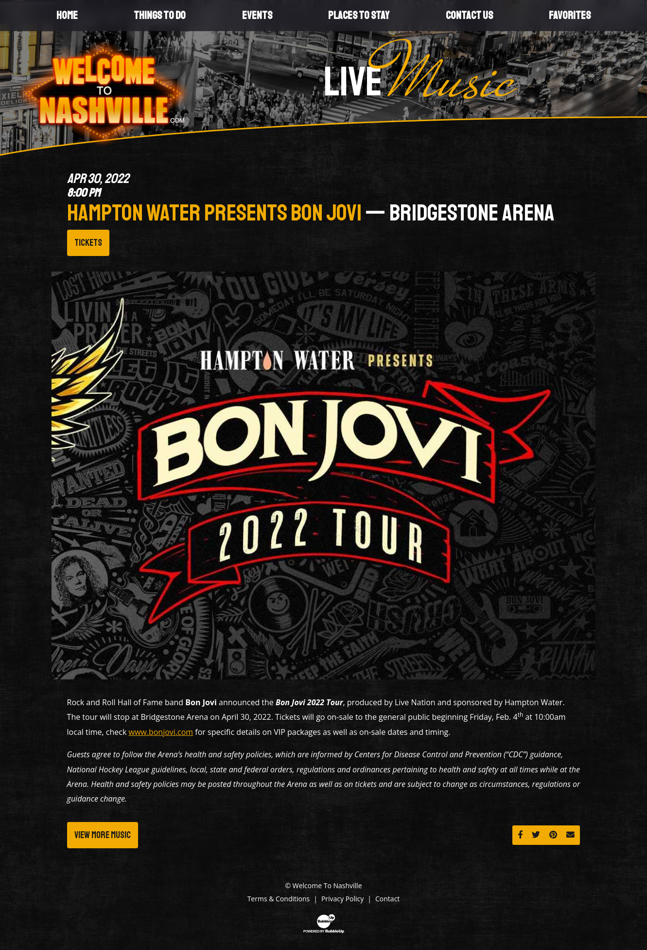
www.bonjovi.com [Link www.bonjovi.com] (161, 732)
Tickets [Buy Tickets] (88, 243)
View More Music (102, 835)
